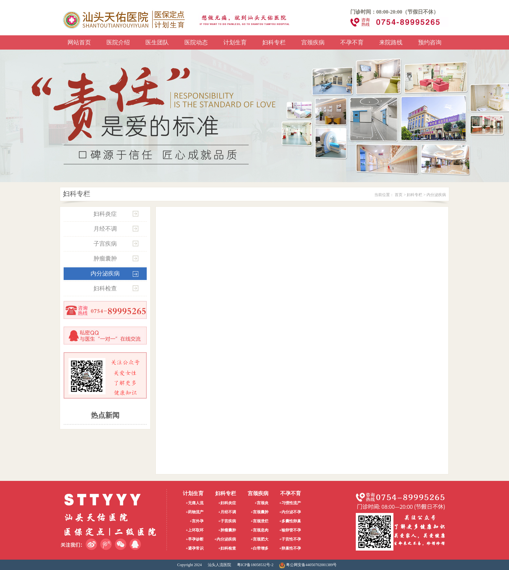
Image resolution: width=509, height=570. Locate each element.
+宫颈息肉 (259, 530)
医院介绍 (118, 42)
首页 (399, 194)
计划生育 (235, 42)
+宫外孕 (197, 521)
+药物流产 (195, 512)
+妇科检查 (227, 548)
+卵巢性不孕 (290, 548)
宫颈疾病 (313, 42)
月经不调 (105, 229)
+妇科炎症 (227, 503)
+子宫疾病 (227, 521)
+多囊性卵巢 (290, 521)
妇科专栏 (274, 42)
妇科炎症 (105, 214)
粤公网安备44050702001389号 (308, 565)
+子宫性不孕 (290, 539)
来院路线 (391, 42)
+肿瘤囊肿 (227, 530)
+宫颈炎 (261, 503)
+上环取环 (195, 530)
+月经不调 (227, 512)
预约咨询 (429, 42)
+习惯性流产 (290, 503)
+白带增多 (259, 548)
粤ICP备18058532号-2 (255, 565)
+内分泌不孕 (290, 512)
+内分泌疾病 (225, 539)
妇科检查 (105, 288)
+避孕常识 (195, 548)
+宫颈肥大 (259, 539)
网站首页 (79, 42)
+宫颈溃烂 (259, 521)
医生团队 (157, 42)
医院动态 (196, 42)
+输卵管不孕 (290, 530)
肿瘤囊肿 (105, 258)
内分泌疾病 (436, 194)
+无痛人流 (195, 503)
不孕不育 (352, 42)
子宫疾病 (105, 243)
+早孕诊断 (195, 539)
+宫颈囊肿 (259, 512)
